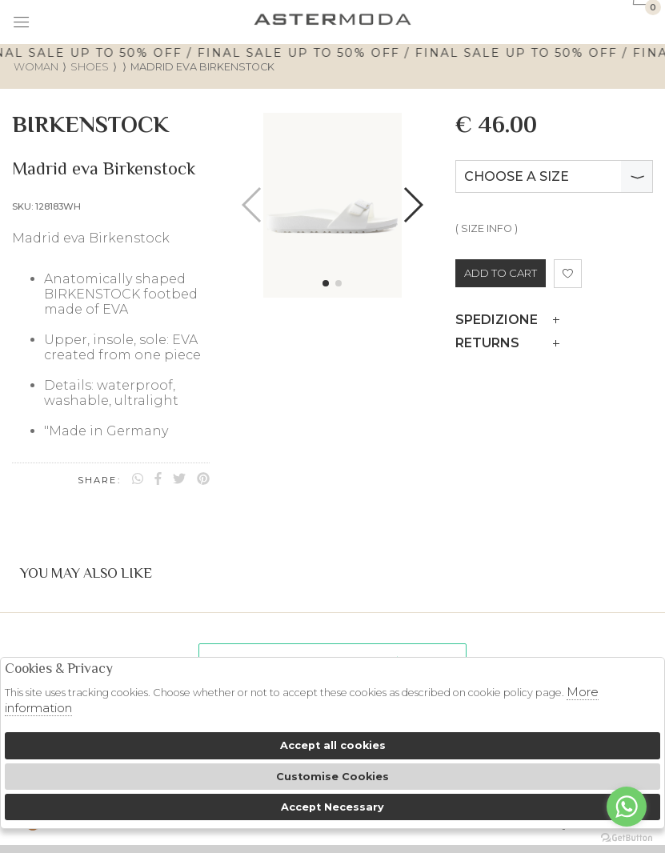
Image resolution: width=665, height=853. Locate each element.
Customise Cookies (332, 777)
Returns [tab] (507, 342)
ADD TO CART (500, 272)
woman (36, 67)
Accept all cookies (333, 745)
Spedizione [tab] (507, 319)
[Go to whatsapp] (627, 807)
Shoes (89, 67)
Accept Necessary (332, 807)
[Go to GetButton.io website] (626, 837)
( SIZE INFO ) (486, 228)
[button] (325, 283)
